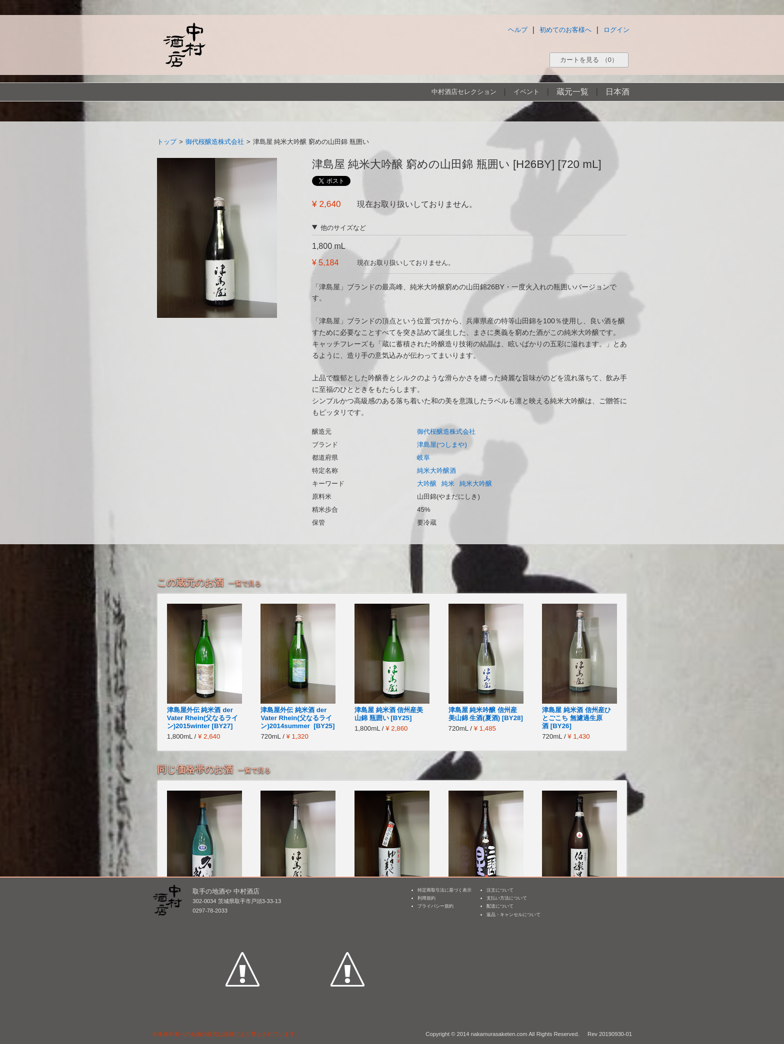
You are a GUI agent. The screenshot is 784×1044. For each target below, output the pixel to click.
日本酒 (618, 91)
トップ (166, 141)
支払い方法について (506, 898)
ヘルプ (518, 29)
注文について (500, 890)
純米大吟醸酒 (436, 470)
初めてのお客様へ (566, 29)
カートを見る (589, 59)
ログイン (617, 29)
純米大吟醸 (476, 483)
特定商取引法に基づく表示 (445, 890)
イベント (527, 91)
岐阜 (423, 457)
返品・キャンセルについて (513, 914)
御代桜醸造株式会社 (215, 141)
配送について (500, 906)
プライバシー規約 (436, 906)
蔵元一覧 (572, 91)
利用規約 (427, 898)
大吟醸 (426, 483)
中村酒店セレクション (464, 91)
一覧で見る (244, 583)
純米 (448, 483)
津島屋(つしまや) (442, 444)
